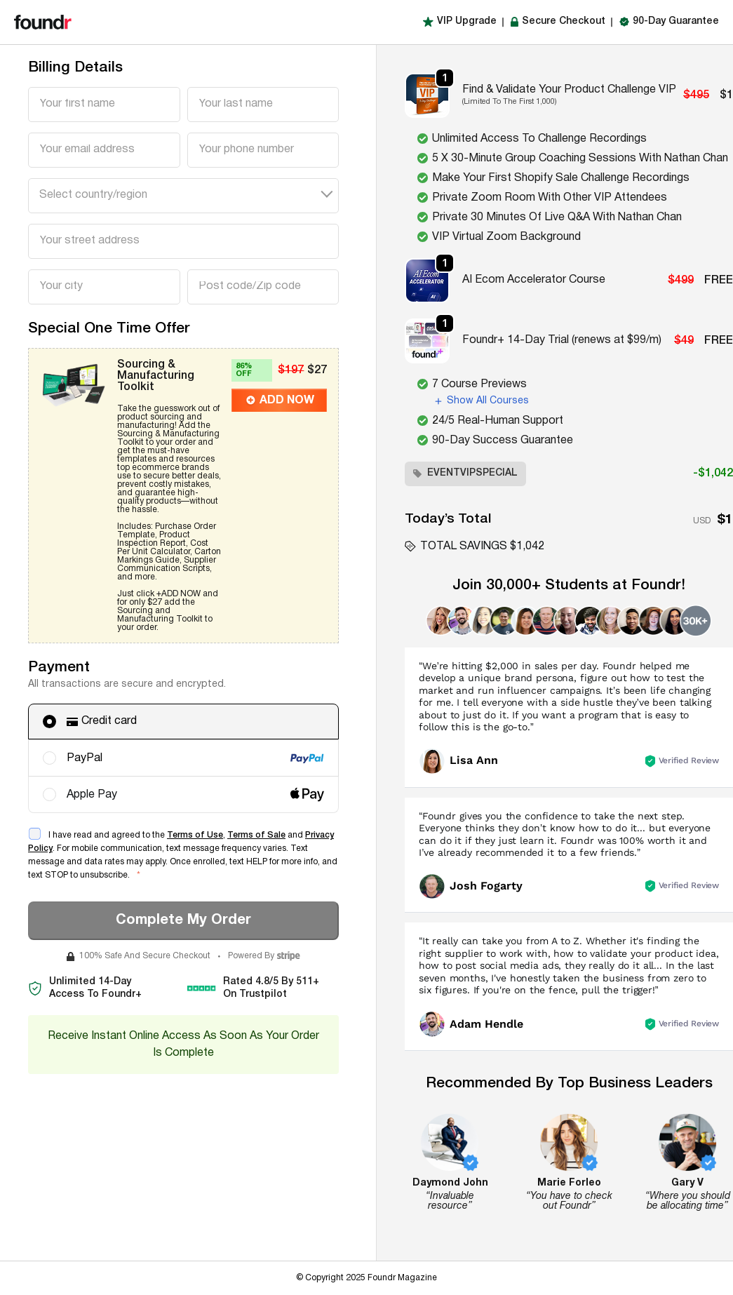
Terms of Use (195, 835)
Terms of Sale (256, 835)
